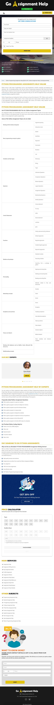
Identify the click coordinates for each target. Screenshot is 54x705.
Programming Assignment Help (10, 597)
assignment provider (33, 393)
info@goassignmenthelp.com (27, 694)
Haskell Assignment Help (9, 613)
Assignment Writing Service (10, 567)
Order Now (47, 12)
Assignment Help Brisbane (9, 585)
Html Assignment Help (8, 615)
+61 (9, 42)
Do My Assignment (8, 572)
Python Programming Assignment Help (12, 621)
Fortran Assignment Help (9, 610)
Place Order (27, 8)
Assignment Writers (8, 574)
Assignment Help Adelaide (9, 588)
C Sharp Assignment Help (9, 605)
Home (3, 80)
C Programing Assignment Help (10, 602)
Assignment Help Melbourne (10, 580)
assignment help (5, 94)
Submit (15, 682)
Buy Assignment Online (9, 569)
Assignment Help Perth (9, 582)
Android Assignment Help (9, 600)
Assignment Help (7, 564)
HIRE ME (27, 375)
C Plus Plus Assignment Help (10, 607)
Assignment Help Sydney (9, 577)
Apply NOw (27, 501)
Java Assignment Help (8, 618)
